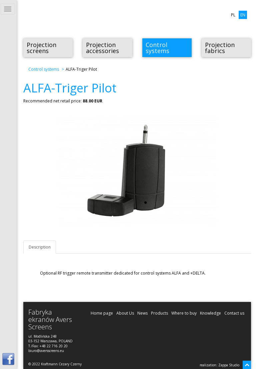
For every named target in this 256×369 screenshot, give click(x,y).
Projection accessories (102, 48)
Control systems (157, 48)
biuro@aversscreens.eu (46, 350)
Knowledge (210, 313)
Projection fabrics (220, 48)
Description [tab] (40, 247)
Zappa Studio (228, 365)
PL (233, 15)
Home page (102, 313)
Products (159, 313)
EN (242, 15)
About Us (125, 313)
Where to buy (184, 313)
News (142, 313)
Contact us (234, 313)
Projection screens (41, 48)
